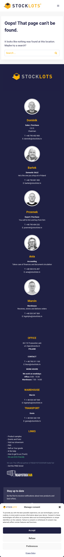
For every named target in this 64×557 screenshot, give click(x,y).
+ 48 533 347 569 (33, 400)
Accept (32, 530)
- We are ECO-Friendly (15, 457)
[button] (59, 507)
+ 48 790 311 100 (33, 361)
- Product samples (14, 436)
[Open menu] (58, 6)
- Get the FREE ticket (15, 466)
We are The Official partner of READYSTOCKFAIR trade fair (30, 463)
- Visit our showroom (15, 442)
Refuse (32, 538)
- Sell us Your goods (15, 448)
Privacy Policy (31, 553)
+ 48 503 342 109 (33, 418)
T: (25, 361)
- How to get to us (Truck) (17, 454)
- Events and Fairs (14, 439)
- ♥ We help (11, 451)
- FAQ (9, 445)
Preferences (32, 546)
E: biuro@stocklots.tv (32, 364)
